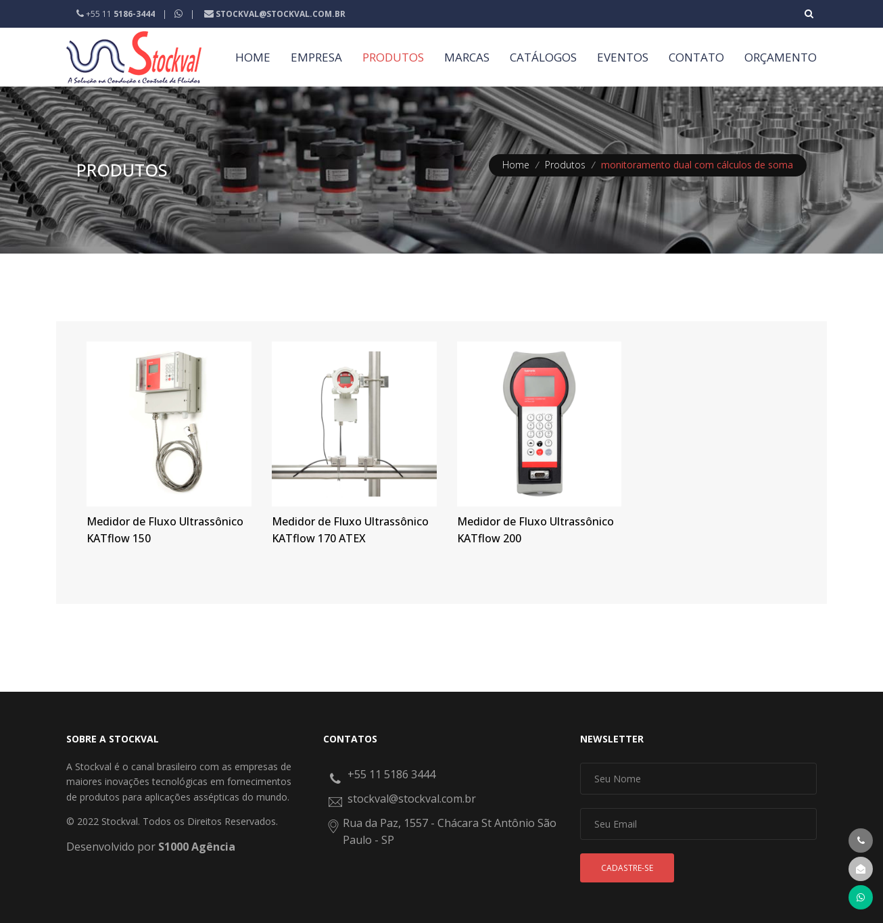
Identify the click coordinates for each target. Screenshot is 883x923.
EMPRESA (316, 57)
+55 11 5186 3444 (391, 774)
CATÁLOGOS (543, 57)
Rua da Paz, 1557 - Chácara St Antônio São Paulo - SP (449, 831)
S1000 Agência (196, 846)
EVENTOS (622, 57)
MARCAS (467, 57)
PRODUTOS (393, 57)
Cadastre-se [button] (627, 868)
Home (515, 164)
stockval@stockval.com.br (412, 798)
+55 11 (116, 14)
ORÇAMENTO (780, 57)
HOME (252, 57)
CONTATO (696, 57)
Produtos (565, 164)
